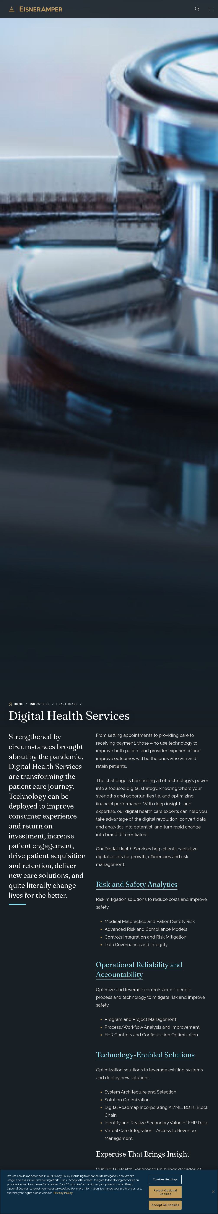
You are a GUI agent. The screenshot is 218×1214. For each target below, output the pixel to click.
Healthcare (67, 704)
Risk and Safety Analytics (136, 884)
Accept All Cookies (165, 1205)
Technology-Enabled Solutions (145, 1054)
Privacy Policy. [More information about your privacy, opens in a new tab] (63, 1192)
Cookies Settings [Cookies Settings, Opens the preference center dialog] (165, 1179)
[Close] (213, 1191)
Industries (40, 704)
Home (16, 704)
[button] (211, 9)
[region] (109, 1192)
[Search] (197, 9)
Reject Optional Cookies (165, 1192)
